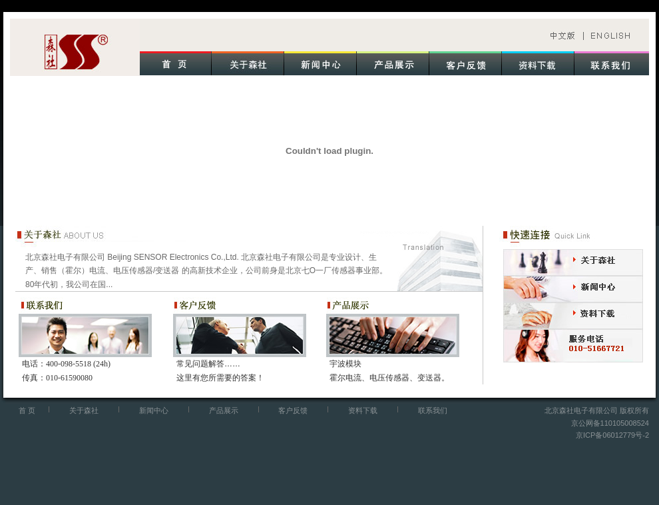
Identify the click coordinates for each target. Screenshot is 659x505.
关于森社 (84, 410)
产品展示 (223, 410)
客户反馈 (293, 410)
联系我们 (432, 410)
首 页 (27, 410)
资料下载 (362, 410)
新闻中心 (153, 410)
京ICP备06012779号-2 (612, 435)
